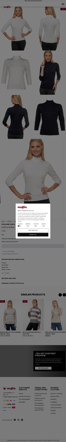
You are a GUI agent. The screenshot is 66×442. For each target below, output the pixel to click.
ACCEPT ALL (33, 234)
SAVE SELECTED (33, 230)
